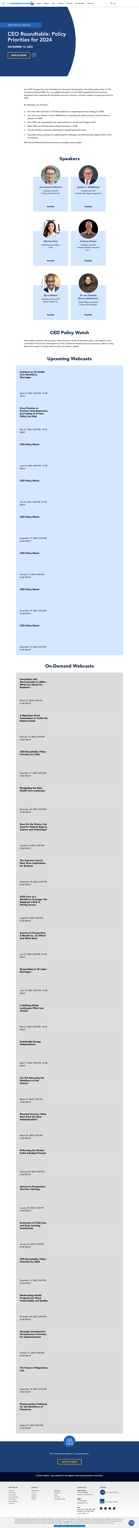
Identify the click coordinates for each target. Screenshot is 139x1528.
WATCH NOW (18, 55)
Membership (79, 3)
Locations (11, 1503)
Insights (38, 3)
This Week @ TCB (59, 1499)
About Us (90, 3)
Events (46, 3)
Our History (12, 1493)
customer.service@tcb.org (85, 1494)
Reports (33, 1497)
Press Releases (13, 1501)
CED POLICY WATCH (19, 25)
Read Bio (50, 206)
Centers (61, 3)
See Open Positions (112, 1492)
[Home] (20, 3)
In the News (12, 1499)
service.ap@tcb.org (83, 1513)
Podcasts (57, 1493)
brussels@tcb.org (82, 1503)
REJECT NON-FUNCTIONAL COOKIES (74, 1526)
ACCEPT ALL (58, 1526)
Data (53, 3)
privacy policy (31, 1523)
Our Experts (12, 1495)
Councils (69, 3)
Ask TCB (57, 1497)
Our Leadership (13, 1497)
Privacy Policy (21, 1519)
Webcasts (57, 1490)
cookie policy (69, 1521)
